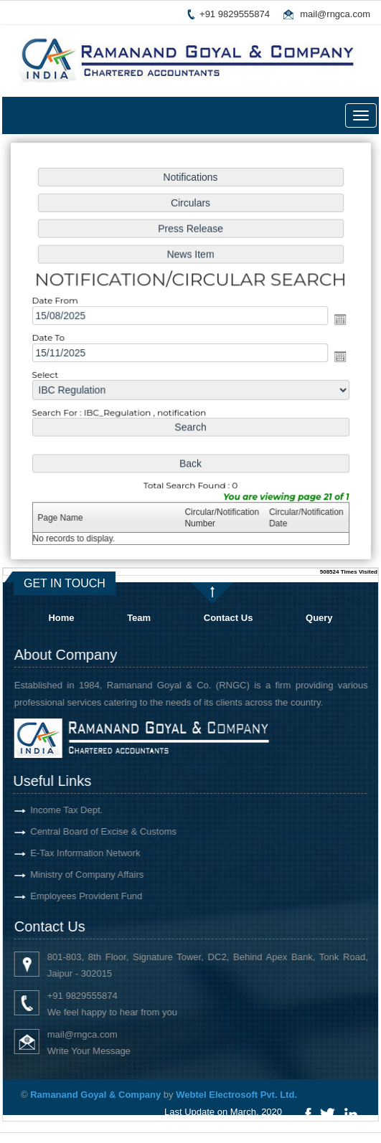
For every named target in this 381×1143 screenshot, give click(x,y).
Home (61, 617)
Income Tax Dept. (50, 810)
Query (319, 617)
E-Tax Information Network (69, 853)
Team (139, 617)
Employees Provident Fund (70, 896)
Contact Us (228, 617)
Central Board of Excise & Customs (87, 831)
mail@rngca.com (335, 14)
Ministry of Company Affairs (71, 874)
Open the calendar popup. (337, 320)
